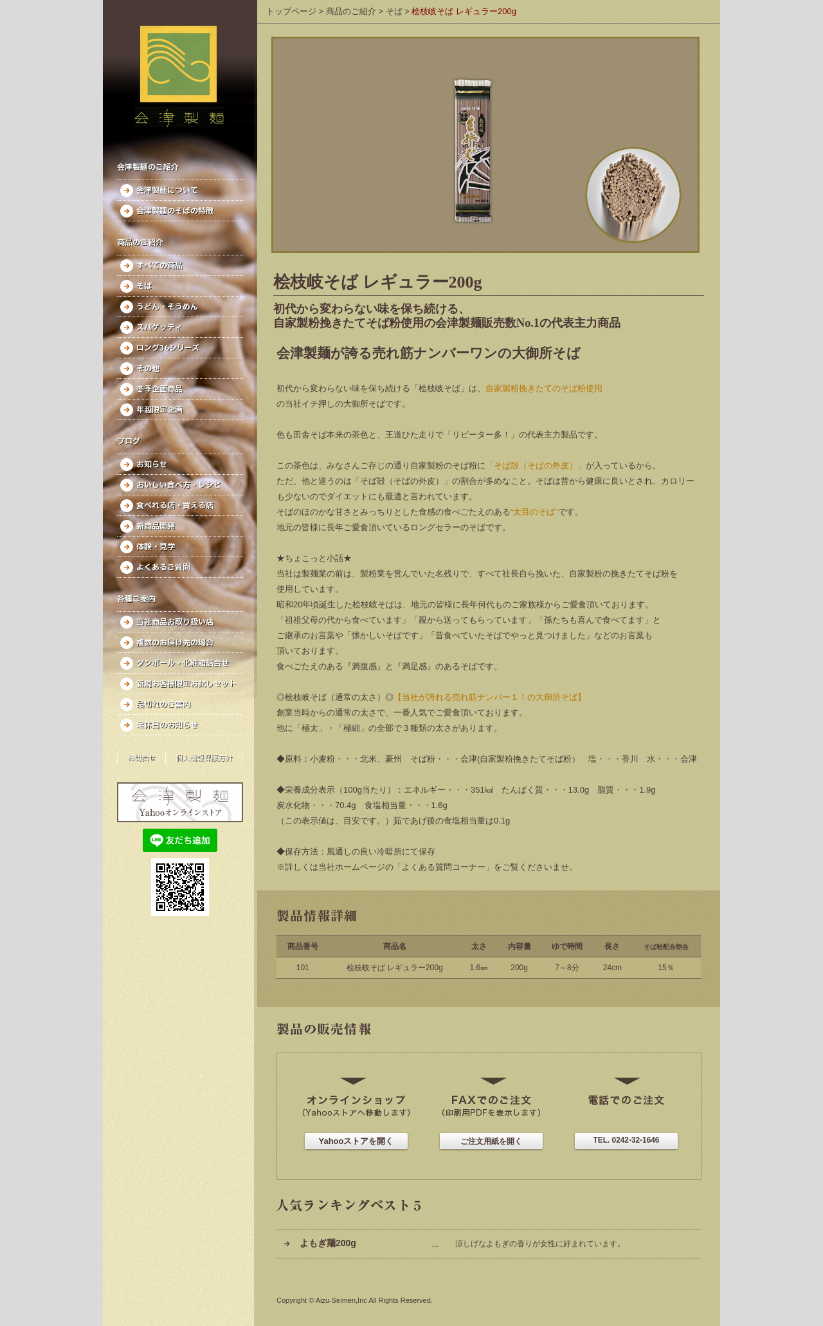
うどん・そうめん (167, 307)
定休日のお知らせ (167, 725)
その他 (147, 368)
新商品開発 (155, 526)
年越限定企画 (159, 410)
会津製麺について (167, 190)
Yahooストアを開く (355, 1141)
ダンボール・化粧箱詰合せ (182, 663)
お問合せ (141, 758)
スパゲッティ (159, 327)
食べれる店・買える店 (174, 505)
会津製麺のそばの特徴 (174, 211)
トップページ (291, 11)
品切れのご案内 (163, 704)
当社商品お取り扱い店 (174, 622)
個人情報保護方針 (204, 758)
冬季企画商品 (159, 389)
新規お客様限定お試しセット (186, 684)
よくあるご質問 (163, 567)
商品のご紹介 (351, 11)
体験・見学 (155, 547)
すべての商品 (159, 266)
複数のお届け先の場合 (174, 643)
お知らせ (151, 464)
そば (144, 286)
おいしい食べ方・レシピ (178, 485)
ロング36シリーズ (167, 348)
